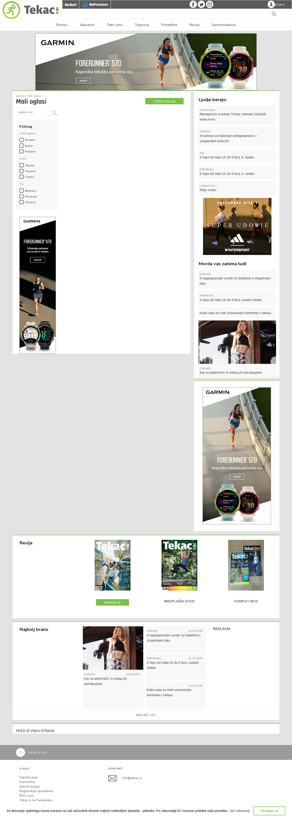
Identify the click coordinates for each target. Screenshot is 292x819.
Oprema (30, 171)
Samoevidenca (224, 25)
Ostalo (29, 177)
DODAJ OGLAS (164, 101)
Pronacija (31, 196)
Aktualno (87, 25)
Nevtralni (30, 191)
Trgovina (142, 25)
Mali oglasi (34, 96)
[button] (239, 810)
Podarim (30, 151)
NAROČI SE (112, 603)
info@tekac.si (132, 778)
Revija (195, 25)
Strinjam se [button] (269, 811)
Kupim (29, 146)
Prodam (30, 140)
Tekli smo (115, 25)
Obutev (29, 165)
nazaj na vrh (31, 752)
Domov (62, 25)
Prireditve (169, 25)
